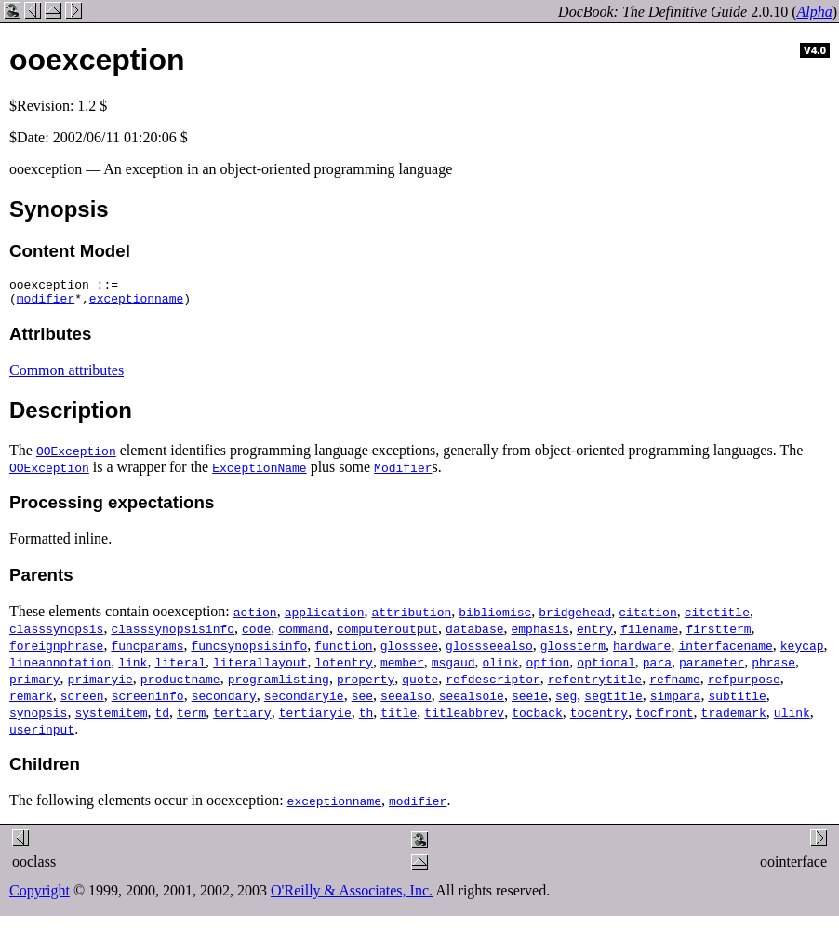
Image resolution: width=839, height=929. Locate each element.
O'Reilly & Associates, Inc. (352, 896)
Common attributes (66, 376)
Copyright (39, 896)
